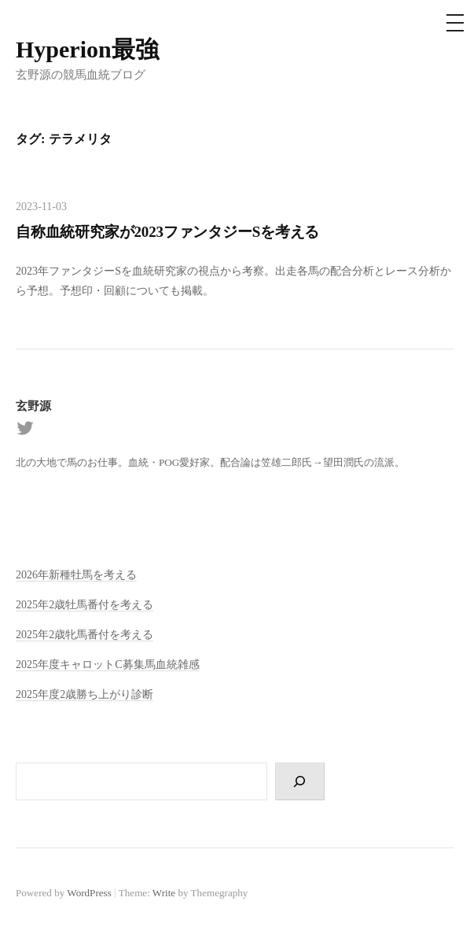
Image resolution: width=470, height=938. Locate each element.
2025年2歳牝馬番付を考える (84, 634)
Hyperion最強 (87, 49)
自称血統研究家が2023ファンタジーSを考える (167, 231)
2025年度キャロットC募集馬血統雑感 (108, 664)
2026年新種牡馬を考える (76, 574)
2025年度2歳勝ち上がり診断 (84, 694)
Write (163, 893)
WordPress (89, 893)
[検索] (300, 781)
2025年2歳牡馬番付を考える (84, 604)
